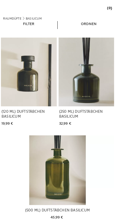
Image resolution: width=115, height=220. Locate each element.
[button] (28, 23)
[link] (108, 8)
